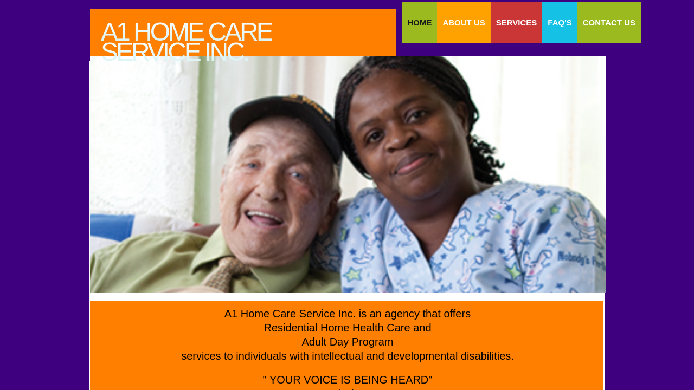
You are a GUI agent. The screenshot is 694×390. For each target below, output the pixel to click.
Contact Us (609, 22)
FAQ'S (559, 22)
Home (419, 22)
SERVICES (516, 22)
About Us (463, 22)
